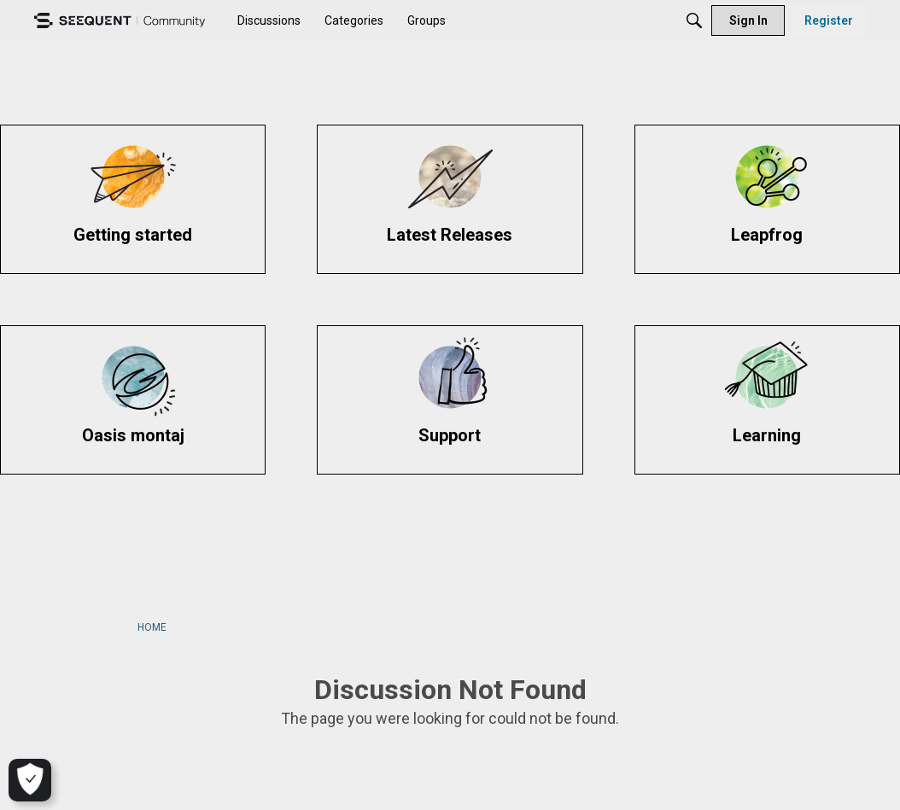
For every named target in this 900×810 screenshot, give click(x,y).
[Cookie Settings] (27, 780)
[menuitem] (269, 20)
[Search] (694, 20)
